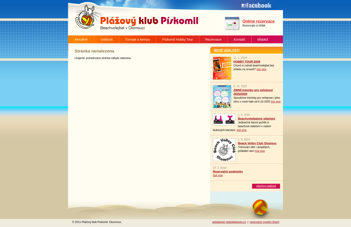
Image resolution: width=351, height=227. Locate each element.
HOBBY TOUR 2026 (246, 61)
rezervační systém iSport (264, 222)
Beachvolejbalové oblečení (256, 118)
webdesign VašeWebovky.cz (229, 222)
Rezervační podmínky (228, 171)
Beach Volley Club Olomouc (257, 143)
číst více (261, 69)
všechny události (266, 186)
